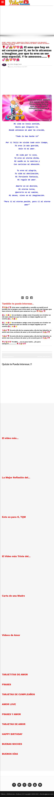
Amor (9, 42)
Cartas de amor (13, 43)
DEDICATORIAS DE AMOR (28, 43)
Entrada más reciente (44, 356)
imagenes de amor (8, 44)
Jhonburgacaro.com (46, 794)
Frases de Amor (43, 43)
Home (4, 42)
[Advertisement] (27, 20)
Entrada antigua (8, 356)
